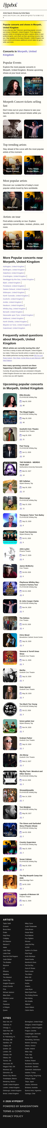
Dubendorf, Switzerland (33, 1070)
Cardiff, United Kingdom (11, 1084)
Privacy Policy (13, 1116)
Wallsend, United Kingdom (13, 318)
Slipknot (27, 1004)
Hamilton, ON (7, 1043)
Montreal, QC (7, 1070)
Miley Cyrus (29, 923)
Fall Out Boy (29, 965)
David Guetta (29, 959)
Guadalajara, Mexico (10, 1078)
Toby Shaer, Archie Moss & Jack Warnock (27, 358)
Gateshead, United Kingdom (14, 328)
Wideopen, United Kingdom (13, 292)
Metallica (6, 974)
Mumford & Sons (30, 962)
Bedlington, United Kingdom (14, 270)
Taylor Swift (7, 923)
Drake (5, 932)
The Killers (28, 974)
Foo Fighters (29, 938)
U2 (4, 968)
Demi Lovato (29, 971)
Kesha (27, 983)
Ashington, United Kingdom (13, 267)
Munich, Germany (31, 1043)
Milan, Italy (28, 1052)
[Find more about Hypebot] (23, 5)
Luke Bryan (29, 989)
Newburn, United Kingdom (13, 305)
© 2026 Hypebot (13, 1101)
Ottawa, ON (7, 1058)
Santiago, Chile (30, 1093)
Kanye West (29, 932)
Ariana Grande (8, 986)
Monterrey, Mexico (9, 1081)
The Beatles (7, 962)
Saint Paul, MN (8, 1031)
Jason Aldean (29, 1007)
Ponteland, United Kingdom (13, 286)
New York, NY (7, 1022)
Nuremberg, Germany (32, 1040)
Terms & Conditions (16, 1111)
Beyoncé (6, 965)
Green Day (6, 980)
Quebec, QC (7, 1049)
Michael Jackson (8, 992)
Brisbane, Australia (31, 1087)
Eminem (6, 926)
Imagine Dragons (8, 983)
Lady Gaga (6, 950)
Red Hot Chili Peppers (10, 956)
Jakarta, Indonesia (31, 1084)
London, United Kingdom (11, 1087)
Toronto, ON (7, 1061)
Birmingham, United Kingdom (34, 1022)
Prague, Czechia (30, 1031)
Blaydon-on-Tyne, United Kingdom (16, 325)
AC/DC (27, 947)
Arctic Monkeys (30, 956)
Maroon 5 (6, 944)
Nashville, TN (7, 1034)
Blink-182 (28, 977)
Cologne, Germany (31, 1037)
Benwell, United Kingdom (13, 312)
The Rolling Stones (31, 995)
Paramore (6, 1004)
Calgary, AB (7, 1046)
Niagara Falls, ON (9, 1067)
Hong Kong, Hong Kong (33, 1075)
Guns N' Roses (30, 968)
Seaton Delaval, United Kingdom (15, 289)
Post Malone (29, 935)
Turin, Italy (28, 1055)
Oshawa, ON (7, 1055)
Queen (5, 1010)
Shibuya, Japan (30, 1078)
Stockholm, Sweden (31, 1067)
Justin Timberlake (31, 926)
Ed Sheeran (7, 941)
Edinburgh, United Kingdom (12, 1090)
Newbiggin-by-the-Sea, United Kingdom (18, 279)
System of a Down (31, 950)
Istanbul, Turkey (30, 1073)
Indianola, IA (7, 1025)
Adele (5, 947)
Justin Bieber (7, 959)
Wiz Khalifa (29, 1001)
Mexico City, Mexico (9, 1075)
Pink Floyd (28, 953)
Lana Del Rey (29, 944)
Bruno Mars (7, 929)
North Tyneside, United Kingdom (15, 296)
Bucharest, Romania (32, 1064)
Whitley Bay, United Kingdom (14, 309)
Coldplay (6, 938)
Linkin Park (6, 953)
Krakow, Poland (30, 1061)
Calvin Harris (29, 1010)
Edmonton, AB (8, 1073)
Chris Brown (29, 929)
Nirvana (27, 941)
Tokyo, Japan (29, 1081)
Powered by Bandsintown (20, 1106)
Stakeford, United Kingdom (13, 273)
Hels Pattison (7, 360)
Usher (5, 1001)
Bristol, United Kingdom (11, 1093)
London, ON (7, 1052)
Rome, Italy (29, 1058)
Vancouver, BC (8, 1064)
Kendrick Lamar (8, 998)
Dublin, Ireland (30, 1049)
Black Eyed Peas (30, 992)
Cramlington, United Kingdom (14, 276)
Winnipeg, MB (7, 1040)
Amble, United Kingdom (12, 302)
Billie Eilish (6, 995)
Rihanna (6, 971)
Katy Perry (6, 935)
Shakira (27, 986)
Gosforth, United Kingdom (13, 299)
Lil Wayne (6, 1007)
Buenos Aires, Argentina (33, 1090)
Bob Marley (29, 998)
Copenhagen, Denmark (33, 1034)
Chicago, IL (7, 1028)
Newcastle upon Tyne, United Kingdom (18, 315)
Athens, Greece (30, 1046)
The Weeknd (7, 977)
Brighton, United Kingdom (33, 1028)
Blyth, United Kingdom (11, 283)
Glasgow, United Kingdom (33, 1025)
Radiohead (28, 980)
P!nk (4, 989)
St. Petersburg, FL (9, 1037)
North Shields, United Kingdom (15, 322)
